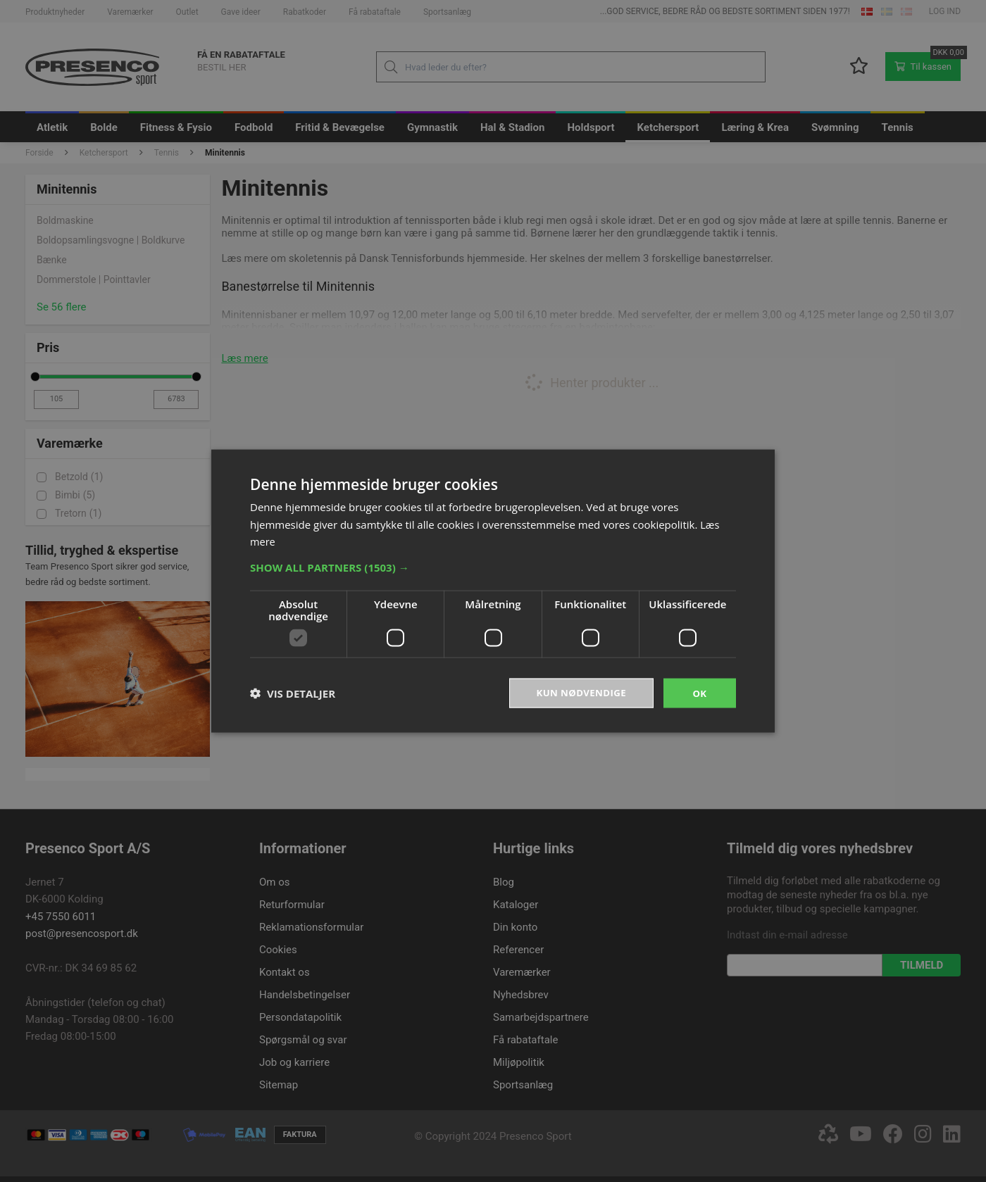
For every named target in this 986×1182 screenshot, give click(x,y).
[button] (493, 566)
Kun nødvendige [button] (578, 692)
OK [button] (699, 692)
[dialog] (493, 591)
